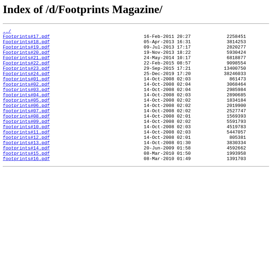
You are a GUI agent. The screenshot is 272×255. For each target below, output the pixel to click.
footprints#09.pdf (26, 140)
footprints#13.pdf (26, 166)
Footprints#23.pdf (26, 76)
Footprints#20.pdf (26, 57)
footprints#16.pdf (26, 185)
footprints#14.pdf (26, 172)
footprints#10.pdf (26, 146)
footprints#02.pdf (26, 95)
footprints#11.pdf (26, 153)
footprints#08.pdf (26, 134)
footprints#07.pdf (26, 127)
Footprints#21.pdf (26, 64)
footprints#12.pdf (26, 159)
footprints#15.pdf (26, 178)
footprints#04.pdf (26, 108)
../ (7, 32)
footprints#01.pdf (26, 89)
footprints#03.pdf (26, 102)
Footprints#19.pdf (26, 51)
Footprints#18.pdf (26, 44)
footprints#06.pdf (26, 121)
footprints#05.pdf (26, 115)
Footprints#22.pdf (26, 70)
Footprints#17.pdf (26, 38)
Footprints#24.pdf (26, 83)
